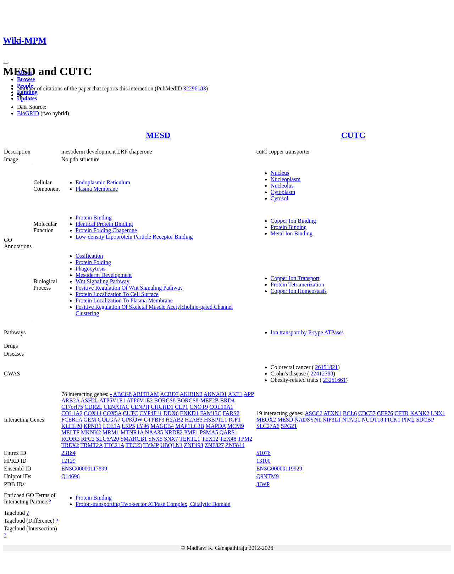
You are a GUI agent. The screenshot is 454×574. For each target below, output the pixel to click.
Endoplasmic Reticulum (103, 182)
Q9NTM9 (267, 476)
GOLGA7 (109, 420)
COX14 (92, 413)
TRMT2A (91, 445)
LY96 (142, 426)
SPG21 (289, 426)
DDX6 (171, 413)
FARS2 (231, 413)
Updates (27, 98)
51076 (263, 453)
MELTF (70, 432)
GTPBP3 (154, 420)
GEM (90, 420)
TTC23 (134, 445)
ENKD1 (189, 413)
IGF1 (235, 420)
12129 (68, 461)
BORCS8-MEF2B (197, 400)
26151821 (326, 367)
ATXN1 (332, 413)
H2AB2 (174, 420)
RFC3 (87, 439)
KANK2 (419, 413)
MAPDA (216, 426)
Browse (26, 79)
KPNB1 (93, 426)
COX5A (112, 413)
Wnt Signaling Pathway (102, 281)
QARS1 (229, 432)
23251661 (334, 380)
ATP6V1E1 (112, 400)
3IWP (263, 484)
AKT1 (235, 394)
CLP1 (181, 407)
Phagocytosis (90, 269)
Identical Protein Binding (104, 224)
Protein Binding (94, 217)
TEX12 (209, 439)
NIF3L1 (331, 420)
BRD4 (227, 400)
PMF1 (191, 432)
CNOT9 (199, 407)
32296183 (194, 88)
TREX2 (70, 445)
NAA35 (154, 432)
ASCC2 (313, 413)
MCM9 (235, 426)
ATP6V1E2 (140, 400)
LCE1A (111, 426)
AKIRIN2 (191, 394)
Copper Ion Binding (293, 221)
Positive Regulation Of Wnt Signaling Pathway (129, 288)
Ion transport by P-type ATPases (307, 332)
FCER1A (71, 420)
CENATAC (116, 407)
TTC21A (114, 445)
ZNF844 (234, 445)
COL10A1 (221, 407)
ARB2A (70, 400)
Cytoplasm (283, 192)
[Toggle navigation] (6, 63)
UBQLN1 (171, 445)
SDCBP (425, 420)
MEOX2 (266, 420)
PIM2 (408, 420)
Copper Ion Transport (295, 278)
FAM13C (210, 413)
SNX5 (155, 439)
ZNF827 (214, 445)
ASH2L (89, 400)
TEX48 (228, 439)
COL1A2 (72, 413)
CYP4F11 (150, 413)
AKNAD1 (215, 394)
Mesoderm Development (104, 275)
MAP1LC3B (189, 426)
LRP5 (128, 426)
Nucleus (280, 173)
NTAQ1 (351, 420)
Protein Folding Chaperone (106, 230)
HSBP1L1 (215, 420)
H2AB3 (194, 420)
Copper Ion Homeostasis (299, 291)
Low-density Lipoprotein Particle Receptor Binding (134, 237)
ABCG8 (122, 394)
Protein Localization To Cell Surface (117, 294)
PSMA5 (209, 432)
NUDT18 (372, 420)
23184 (68, 453)
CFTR (401, 413)
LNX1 (438, 413)
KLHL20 (71, 426)
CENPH (140, 407)
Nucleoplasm (285, 179)
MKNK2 (91, 432)
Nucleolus (282, 186)
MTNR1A (132, 432)
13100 (263, 461)
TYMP (151, 445)
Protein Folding (93, 262)
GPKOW (132, 420)
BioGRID (28, 113)
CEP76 (385, 413)
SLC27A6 (267, 426)
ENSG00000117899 (84, 469)
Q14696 (70, 476)
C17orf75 (72, 407)
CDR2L (93, 407)
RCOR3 (70, 439)
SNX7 (171, 439)
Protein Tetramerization (297, 285)
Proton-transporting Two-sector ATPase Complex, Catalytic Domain (153, 504)
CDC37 (367, 413)
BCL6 (350, 413)
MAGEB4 (162, 426)
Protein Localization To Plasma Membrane (124, 300)
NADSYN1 (307, 420)
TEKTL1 (189, 439)
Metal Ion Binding (291, 233)
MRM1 (111, 432)
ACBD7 (169, 394)
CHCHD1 (162, 407)
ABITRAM (146, 394)
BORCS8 (165, 400)
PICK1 (392, 420)
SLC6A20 (107, 439)
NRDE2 (173, 432)
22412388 (321, 373)
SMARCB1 (134, 439)
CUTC (353, 135)
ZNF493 (193, 445)
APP (249, 394)
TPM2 (245, 439)
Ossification (89, 256)
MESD (158, 135)
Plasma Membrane (97, 189)
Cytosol (279, 198)
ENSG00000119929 (279, 469)
